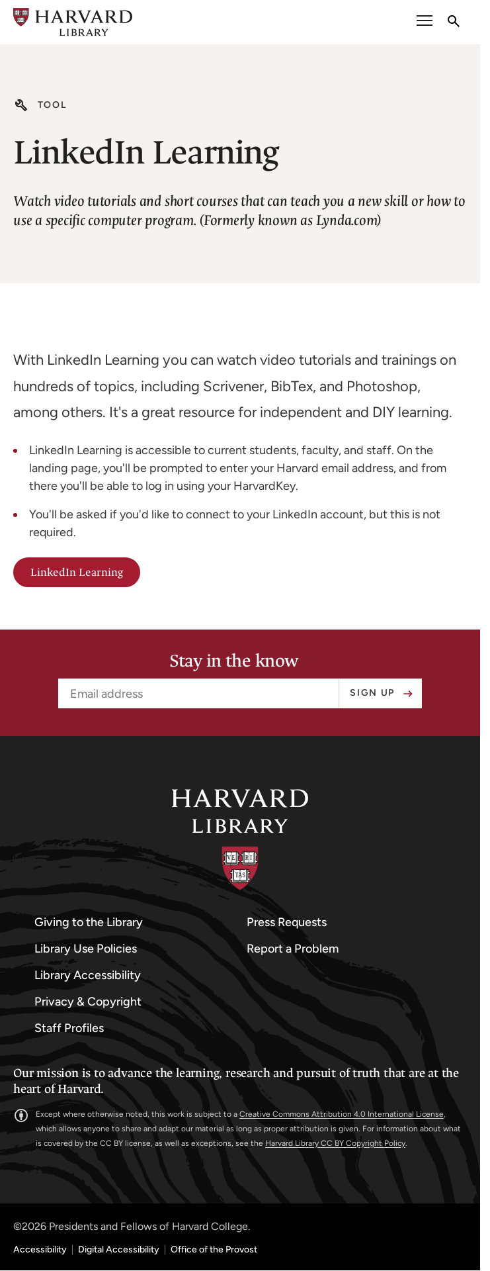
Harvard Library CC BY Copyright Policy (335, 1143)
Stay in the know (233, 661)
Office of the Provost (214, 1249)
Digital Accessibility (118, 1249)
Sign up (372, 692)
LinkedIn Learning (76, 572)
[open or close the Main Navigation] (424, 22)
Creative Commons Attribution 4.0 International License (341, 1114)
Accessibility (40, 1249)
